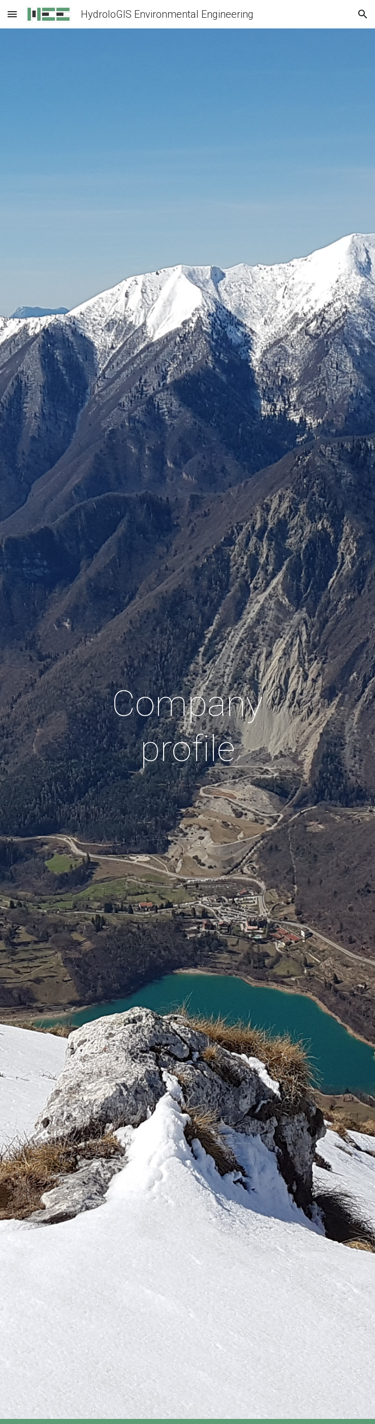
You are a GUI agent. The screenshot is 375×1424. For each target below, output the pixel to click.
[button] (12, 14)
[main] (187, 726)
